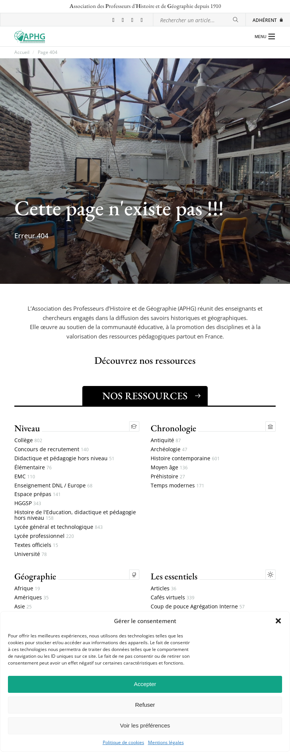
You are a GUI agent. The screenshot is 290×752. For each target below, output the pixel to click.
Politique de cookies (123, 743)
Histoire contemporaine (185, 458)
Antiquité (166, 440)
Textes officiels (36, 545)
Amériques (31, 597)
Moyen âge (169, 467)
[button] (278, 621)
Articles (163, 588)
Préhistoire (168, 476)
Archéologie (169, 449)
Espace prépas (37, 494)
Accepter (145, 684)
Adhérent (268, 20)
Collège (28, 440)
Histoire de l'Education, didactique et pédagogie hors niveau (75, 515)
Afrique (27, 588)
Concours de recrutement (51, 449)
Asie (23, 607)
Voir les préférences (145, 725)
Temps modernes (177, 486)
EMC (24, 476)
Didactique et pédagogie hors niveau (64, 458)
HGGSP (27, 503)
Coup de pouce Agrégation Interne (198, 607)
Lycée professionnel (44, 536)
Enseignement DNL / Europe (53, 486)
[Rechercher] (235, 19)
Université (30, 554)
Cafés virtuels (172, 597)
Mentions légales (166, 743)
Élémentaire (33, 467)
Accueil (21, 52)
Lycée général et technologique (58, 527)
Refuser (145, 704)
